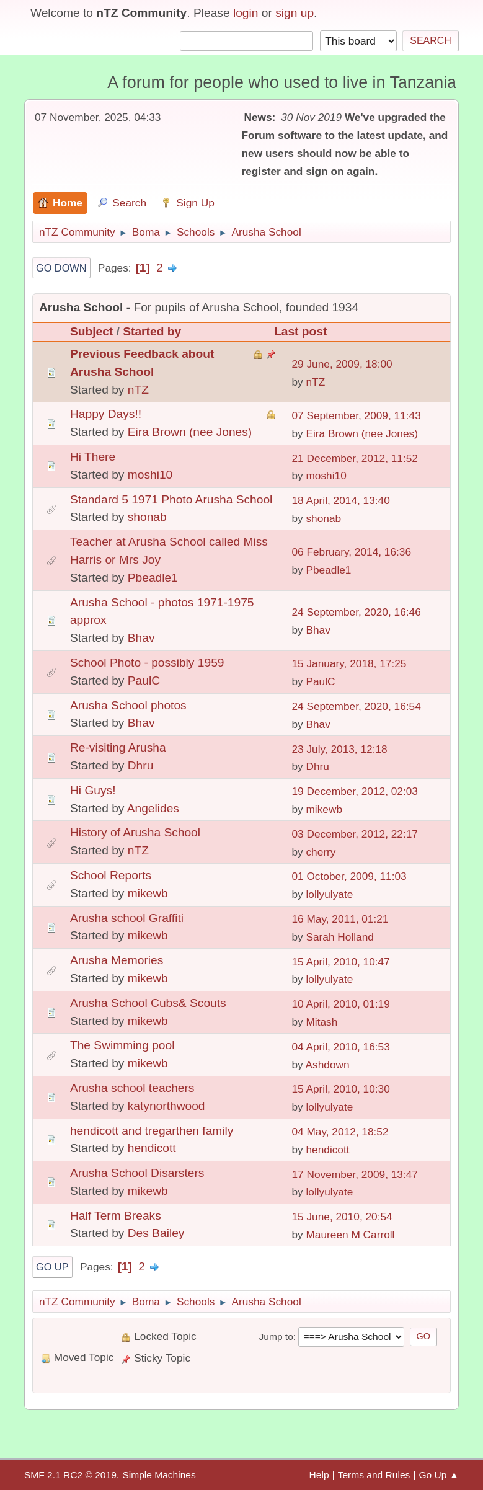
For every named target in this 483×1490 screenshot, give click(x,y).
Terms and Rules (374, 1475)
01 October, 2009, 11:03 (348, 876)
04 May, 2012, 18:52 (339, 1131)
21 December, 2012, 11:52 (354, 458)
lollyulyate (329, 894)
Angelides (153, 808)
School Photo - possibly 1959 (147, 662)
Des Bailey (156, 1232)
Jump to (276, 1336)
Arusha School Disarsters (137, 1172)
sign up (294, 12)
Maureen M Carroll (350, 1234)
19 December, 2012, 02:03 (354, 791)
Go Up (52, 1266)
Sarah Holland (339, 937)
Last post (300, 331)
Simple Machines (158, 1475)
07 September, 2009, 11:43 (355, 415)
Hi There (92, 456)
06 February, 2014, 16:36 (351, 552)
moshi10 (150, 474)
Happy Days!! (105, 413)
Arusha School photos (128, 705)
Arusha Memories (116, 960)
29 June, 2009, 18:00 (341, 364)
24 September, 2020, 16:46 (355, 612)
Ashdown (328, 1064)
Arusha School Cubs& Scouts (148, 1002)
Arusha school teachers (132, 1087)
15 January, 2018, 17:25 (348, 663)
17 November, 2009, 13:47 (354, 1174)
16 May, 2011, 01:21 (339, 919)
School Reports (110, 875)
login (246, 12)
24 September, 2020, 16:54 (355, 706)
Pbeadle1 (153, 577)
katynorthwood (166, 1105)
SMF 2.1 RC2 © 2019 (70, 1475)
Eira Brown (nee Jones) (190, 431)
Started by (152, 331)
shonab (147, 516)
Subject (91, 331)
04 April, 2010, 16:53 (340, 1046)
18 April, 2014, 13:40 (340, 500)
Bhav (141, 637)
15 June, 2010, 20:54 (341, 1216)
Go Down (61, 267)
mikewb (324, 809)
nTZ (138, 389)
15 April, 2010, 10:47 (340, 962)
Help (319, 1475)
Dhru (141, 765)
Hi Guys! (93, 790)
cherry (320, 852)
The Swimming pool (122, 1045)
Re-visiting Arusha (118, 747)
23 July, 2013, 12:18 (339, 749)
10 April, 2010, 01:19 (340, 1004)
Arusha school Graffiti (127, 918)
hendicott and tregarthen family (151, 1130)
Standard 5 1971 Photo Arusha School (171, 499)
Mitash (321, 1022)
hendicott (152, 1148)
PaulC (144, 680)
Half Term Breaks (115, 1215)
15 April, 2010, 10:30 (340, 1089)
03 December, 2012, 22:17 (354, 834)
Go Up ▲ (439, 1475)
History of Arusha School (135, 832)
